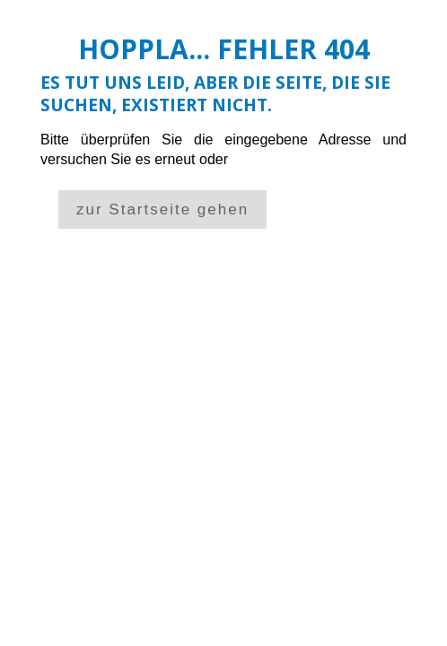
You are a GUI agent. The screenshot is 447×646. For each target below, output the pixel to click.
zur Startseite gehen (162, 209)
